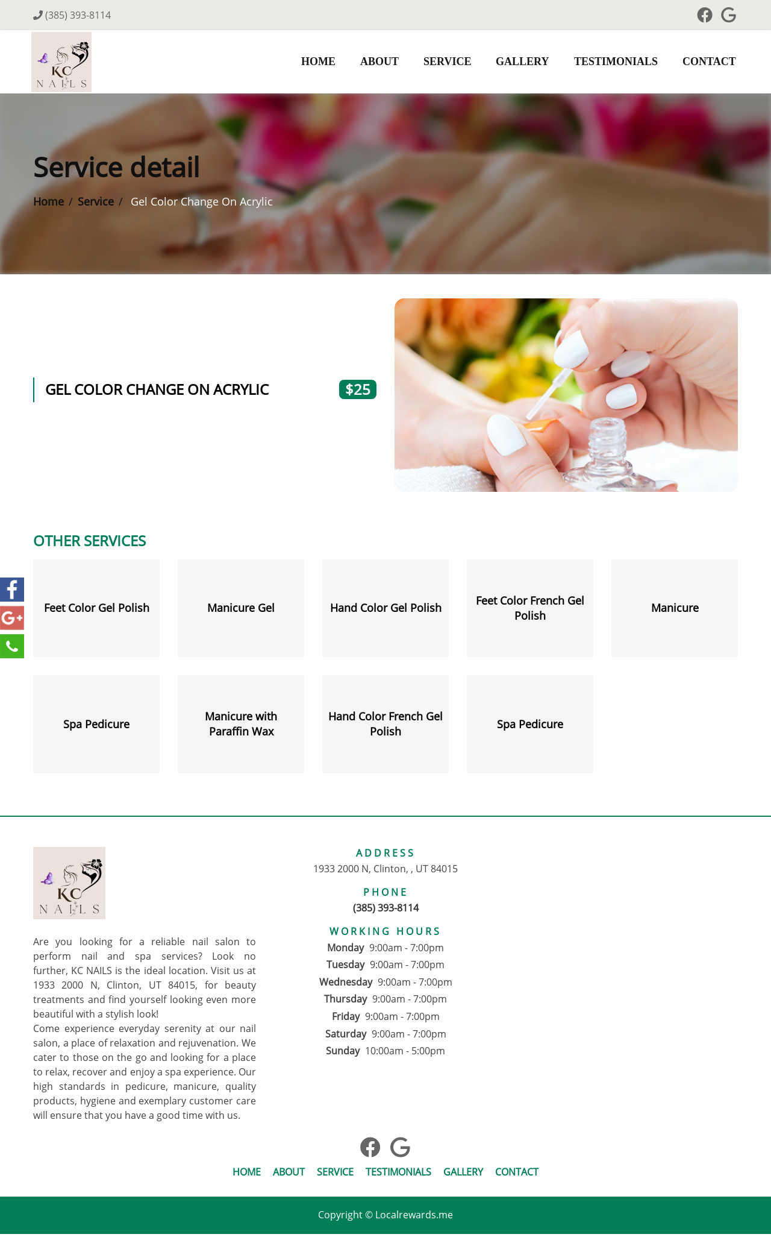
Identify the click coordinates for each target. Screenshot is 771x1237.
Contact (706, 63)
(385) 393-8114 (72, 15)
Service (444, 63)
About (376, 63)
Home (315, 63)
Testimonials (613, 63)
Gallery (519, 63)
